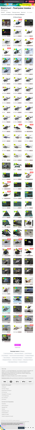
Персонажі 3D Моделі (18, 353)
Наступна (17, 345)
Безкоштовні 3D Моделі (6, 390)
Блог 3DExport (5, 397)
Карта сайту (27, 421)
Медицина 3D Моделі (6, 359)
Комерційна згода (5, 410)
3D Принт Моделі (5, 388)
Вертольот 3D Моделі (17, 359)
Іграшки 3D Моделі (28, 357)
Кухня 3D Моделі (28, 353)
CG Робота (4, 399)
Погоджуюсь (21, 427)
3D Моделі (4, 387)
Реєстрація (31, 1)
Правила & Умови (5, 414)
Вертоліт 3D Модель (29, 36)
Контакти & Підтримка (7, 401)
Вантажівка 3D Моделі (12, 361)
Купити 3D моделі (6, 385)
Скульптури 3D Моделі (8, 353)
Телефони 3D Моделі (29, 355)
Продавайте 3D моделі (6, 394)
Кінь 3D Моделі (4, 355)
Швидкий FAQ (4, 407)
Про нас (4, 368)
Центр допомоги (5, 405)
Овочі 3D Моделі (6, 357)
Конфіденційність (5, 412)
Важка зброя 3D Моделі (28, 359)
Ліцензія (3, 409)
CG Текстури (4, 392)
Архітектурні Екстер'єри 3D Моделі (16, 355)
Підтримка (4, 403)
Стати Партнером (5, 395)
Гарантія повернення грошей (7, 416)
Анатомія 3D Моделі (22, 361)
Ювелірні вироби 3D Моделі (17, 357)
